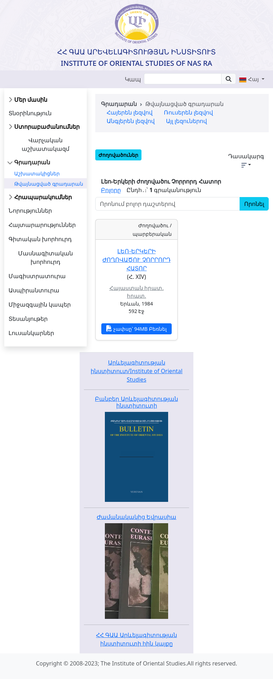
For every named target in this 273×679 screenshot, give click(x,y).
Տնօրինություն (30, 113)
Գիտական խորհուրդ (40, 239)
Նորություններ (30, 210)
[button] (251, 79)
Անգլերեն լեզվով (131, 121)
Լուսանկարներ (31, 333)
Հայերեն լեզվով (129, 112)
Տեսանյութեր (28, 319)
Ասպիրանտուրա (34, 290)
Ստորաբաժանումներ (47, 127)
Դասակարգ (246, 160)
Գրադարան (32, 162)
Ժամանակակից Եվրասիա (136, 517)
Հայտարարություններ (42, 225)
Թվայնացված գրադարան (48, 183)
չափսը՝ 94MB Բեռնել (136, 328)
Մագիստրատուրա (37, 276)
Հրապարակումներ (43, 197)
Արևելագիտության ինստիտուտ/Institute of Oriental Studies (137, 371)
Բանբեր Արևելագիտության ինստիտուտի (136, 402)
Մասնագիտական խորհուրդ (45, 257)
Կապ (133, 79)
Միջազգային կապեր (40, 304)
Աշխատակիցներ (37, 173)
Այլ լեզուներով (186, 121)
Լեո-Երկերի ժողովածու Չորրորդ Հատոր (136, 259)
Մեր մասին (30, 100)
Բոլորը (111, 190)
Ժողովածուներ (118, 155)
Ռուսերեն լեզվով (188, 112)
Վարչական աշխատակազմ (45, 144)
